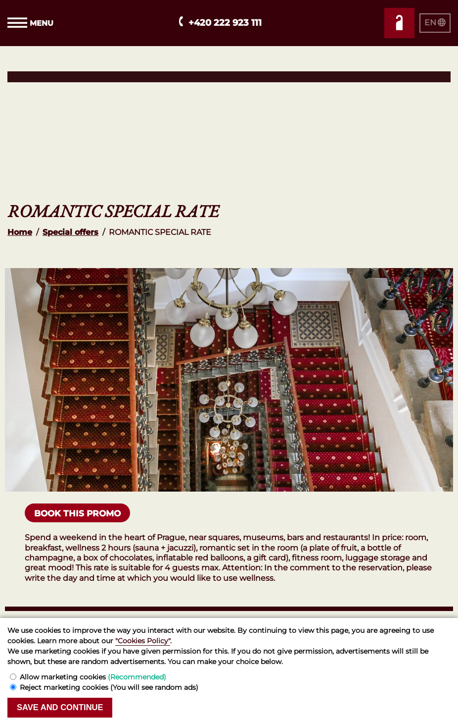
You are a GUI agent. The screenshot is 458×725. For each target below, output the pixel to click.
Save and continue (61, 707)
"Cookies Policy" (142, 640)
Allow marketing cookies (93, 676)
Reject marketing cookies (109, 687)
